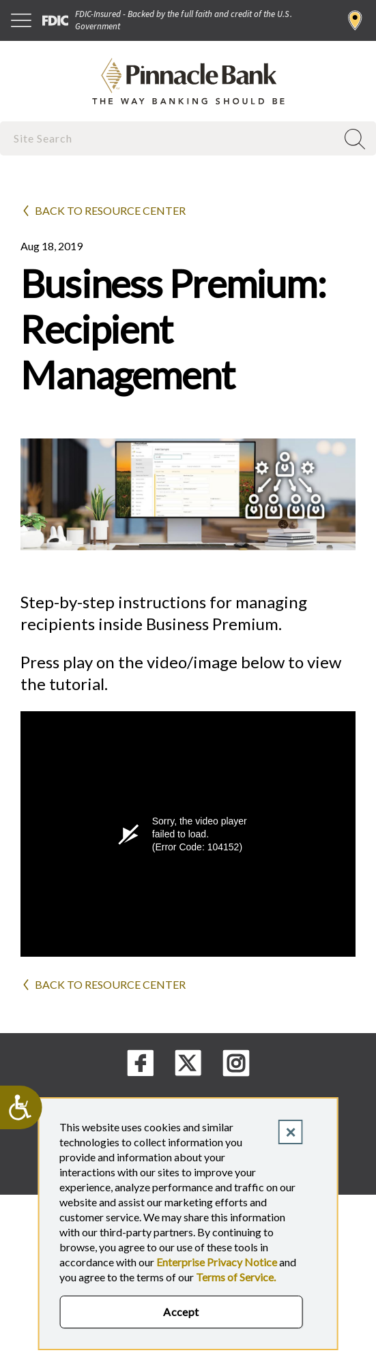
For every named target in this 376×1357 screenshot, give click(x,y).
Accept (181, 1311)
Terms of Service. (236, 1276)
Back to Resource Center (110, 210)
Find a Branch (355, 20)
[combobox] (169, 138)
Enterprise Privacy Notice (216, 1261)
